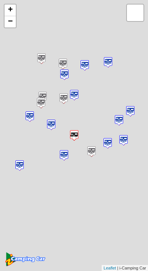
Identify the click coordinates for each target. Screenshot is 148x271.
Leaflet (110, 268)
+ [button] (10, 10)
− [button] (10, 21)
